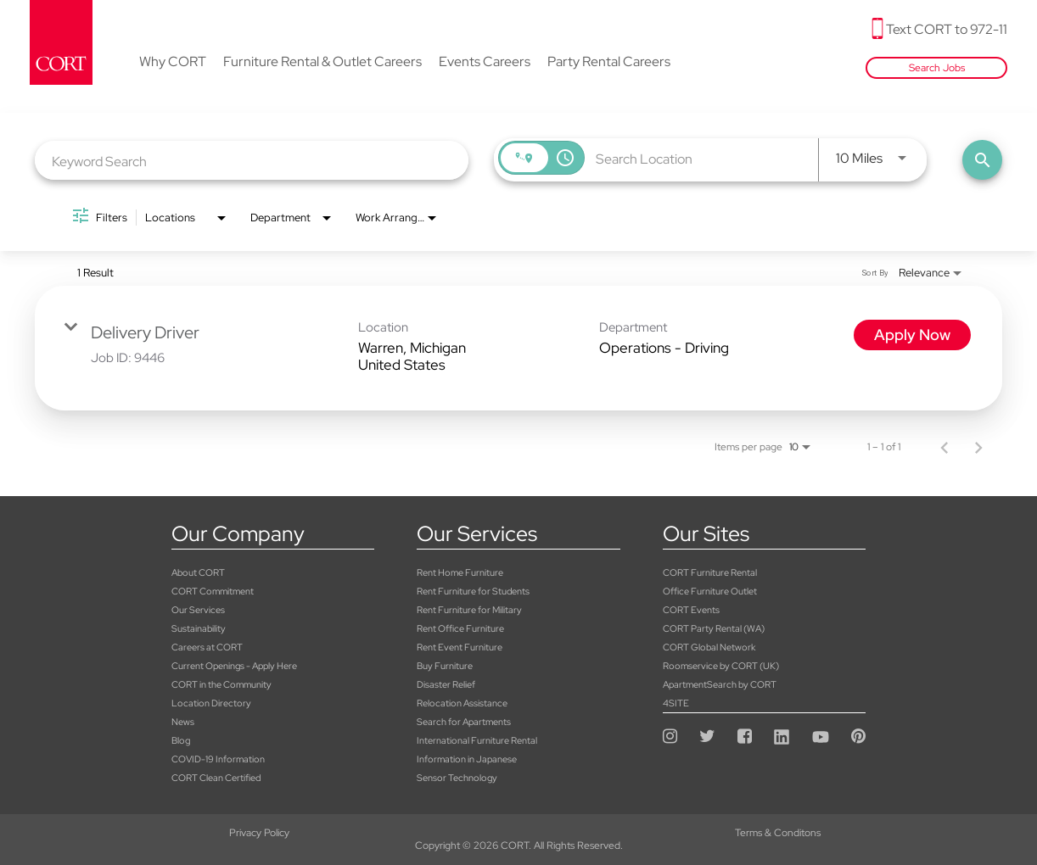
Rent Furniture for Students (473, 591)
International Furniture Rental (477, 740)
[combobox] (251, 161)
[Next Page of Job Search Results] (978, 447)
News (182, 722)
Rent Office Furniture (460, 628)
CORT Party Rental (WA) (714, 628)
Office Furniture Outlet (710, 591)
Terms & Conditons (518, 833)
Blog (180, 740)
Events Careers (484, 62)
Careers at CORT (207, 647)
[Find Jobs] (982, 160)
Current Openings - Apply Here (234, 666)
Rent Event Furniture (459, 647)
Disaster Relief (446, 684)
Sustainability (198, 628)
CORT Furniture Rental (710, 572)
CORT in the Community (221, 684)
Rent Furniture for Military (469, 610)
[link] (518, 348)
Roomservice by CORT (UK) (721, 666)
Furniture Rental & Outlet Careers (322, 62)
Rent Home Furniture (460, 572)
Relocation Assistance (462, 703)
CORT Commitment (212, 591)
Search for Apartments (464, 722)
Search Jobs (937, 68)
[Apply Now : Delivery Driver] (912, 335)
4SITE (676, 703)
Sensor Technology (457, 778)
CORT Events (691, 610)
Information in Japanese (467, 759)
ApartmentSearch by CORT (719, 684)
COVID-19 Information (218, 759)
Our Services (198, 610)
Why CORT (172, 62)
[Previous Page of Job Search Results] (944, 447)
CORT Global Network (709, 647)
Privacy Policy (173, 833)
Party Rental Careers (608, 62)
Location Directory (211, 703)
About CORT (198, 572)
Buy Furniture (445, 666)
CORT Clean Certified (216, 778)
